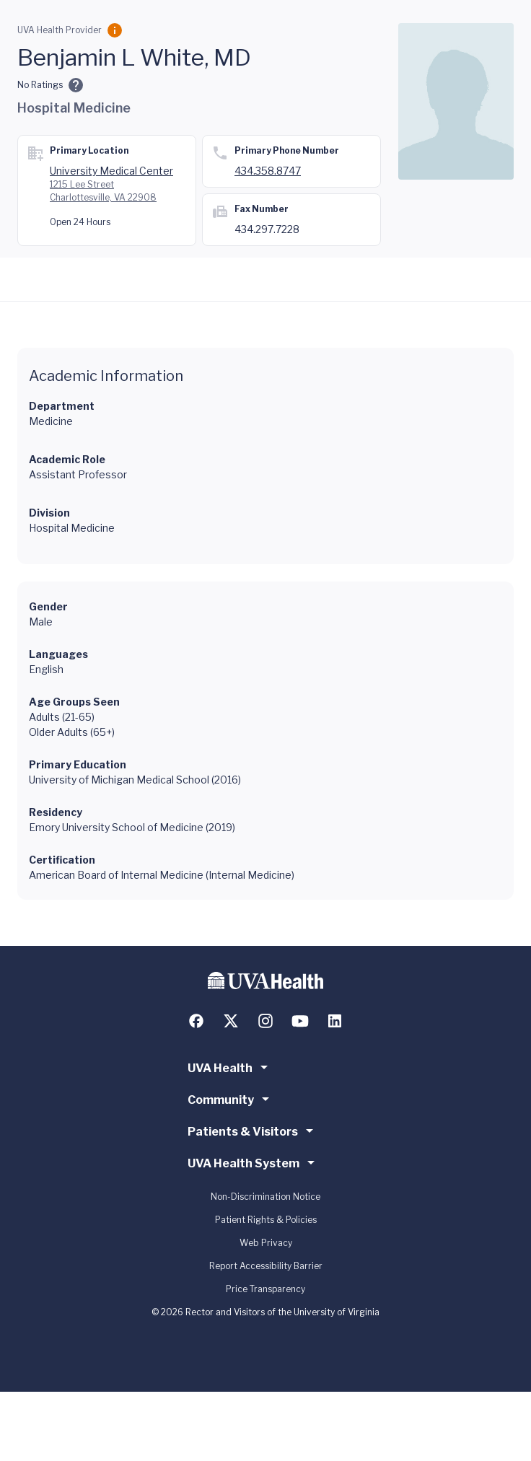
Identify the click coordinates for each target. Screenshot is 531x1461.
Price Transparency (265, 1289)
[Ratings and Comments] (76, 85)
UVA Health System (254, 1162)
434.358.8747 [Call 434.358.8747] (267, 170)
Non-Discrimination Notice (265, 1196)
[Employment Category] (114, 30)
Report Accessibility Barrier (265, 1265)
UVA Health (230, 1067)
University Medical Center (111, 170)
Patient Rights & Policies (266, 1219)
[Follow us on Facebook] (196, 1021)
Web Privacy (266, 1242)
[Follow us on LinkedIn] (334, 1021)
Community (231, 1098)
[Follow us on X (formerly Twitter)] (231, 1021)
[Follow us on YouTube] (300, 1021)
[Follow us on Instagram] (265, 1021)
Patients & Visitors (253, 1130)
